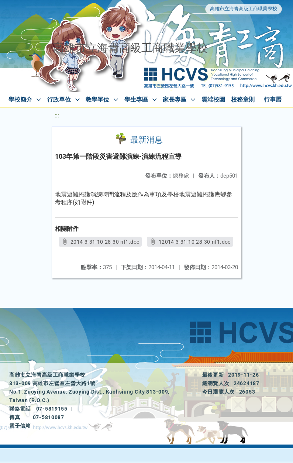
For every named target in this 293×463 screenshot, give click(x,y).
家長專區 (174, 99)
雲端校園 (213, 99)
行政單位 (59, 99)
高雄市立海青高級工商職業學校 (243, 8)
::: (57, 115)
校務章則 (243, 99)
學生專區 (136, 99)
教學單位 (97, 99)
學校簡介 (20, 99)
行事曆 (273, 99)
